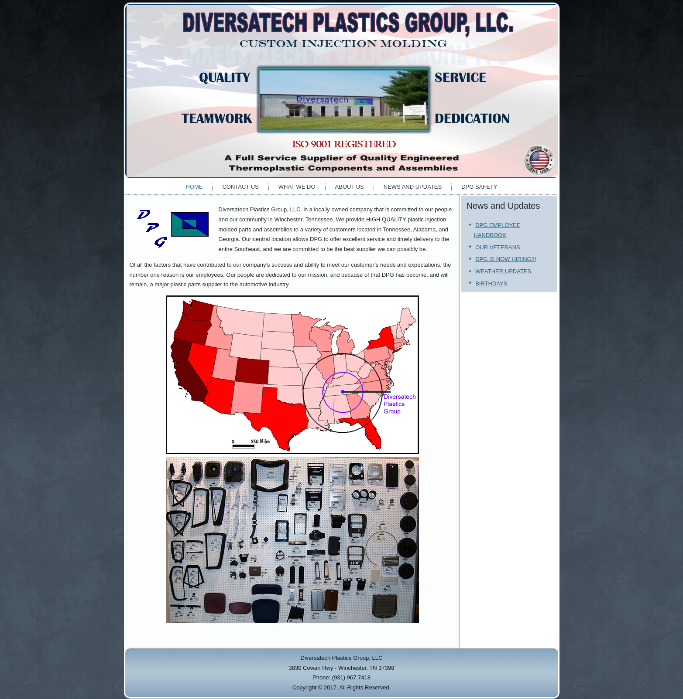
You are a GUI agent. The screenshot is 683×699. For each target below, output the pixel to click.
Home (193, 186)
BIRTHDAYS (491, 283)
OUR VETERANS (497, 247)
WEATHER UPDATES (503, 271)
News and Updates (413, 186)
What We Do (297, 186)
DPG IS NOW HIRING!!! (505, 259)
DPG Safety (479, 186)
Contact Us (240, 186)
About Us (349, 186)
